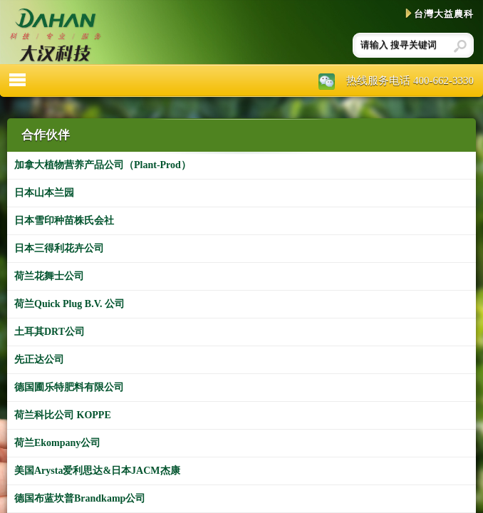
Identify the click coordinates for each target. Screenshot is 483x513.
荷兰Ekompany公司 (57, 442)
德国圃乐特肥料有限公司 (69, 387)
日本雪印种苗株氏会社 (64, 220)
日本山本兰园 (44, 192)
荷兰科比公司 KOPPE (62, 415)
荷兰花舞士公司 (49, 276)
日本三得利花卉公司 (59, 248)
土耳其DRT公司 (49, 331)
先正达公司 (39, 359)
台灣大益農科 (439, 14)
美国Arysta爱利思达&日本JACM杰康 (97, 470)
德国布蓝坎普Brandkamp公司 (79, 498)
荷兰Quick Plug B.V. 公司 (69, 304)
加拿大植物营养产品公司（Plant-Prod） (102, 165)
